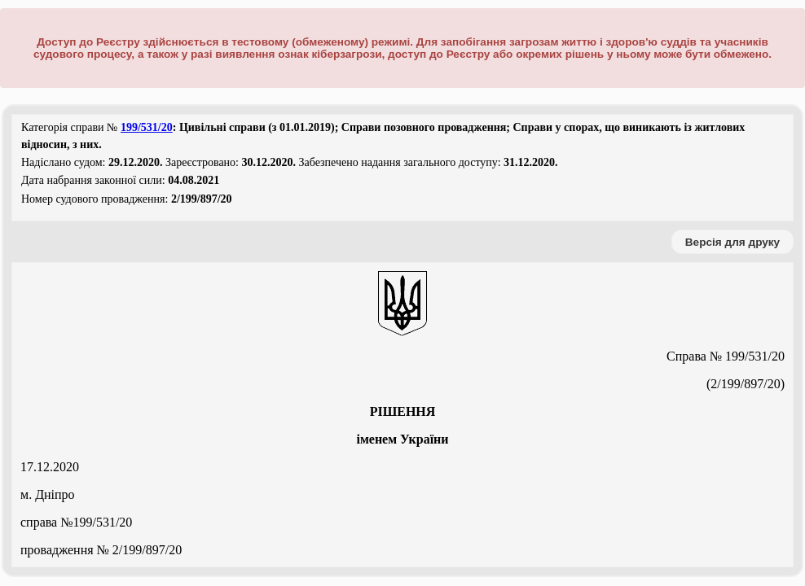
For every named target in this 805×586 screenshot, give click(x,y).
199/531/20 (147, 127)
